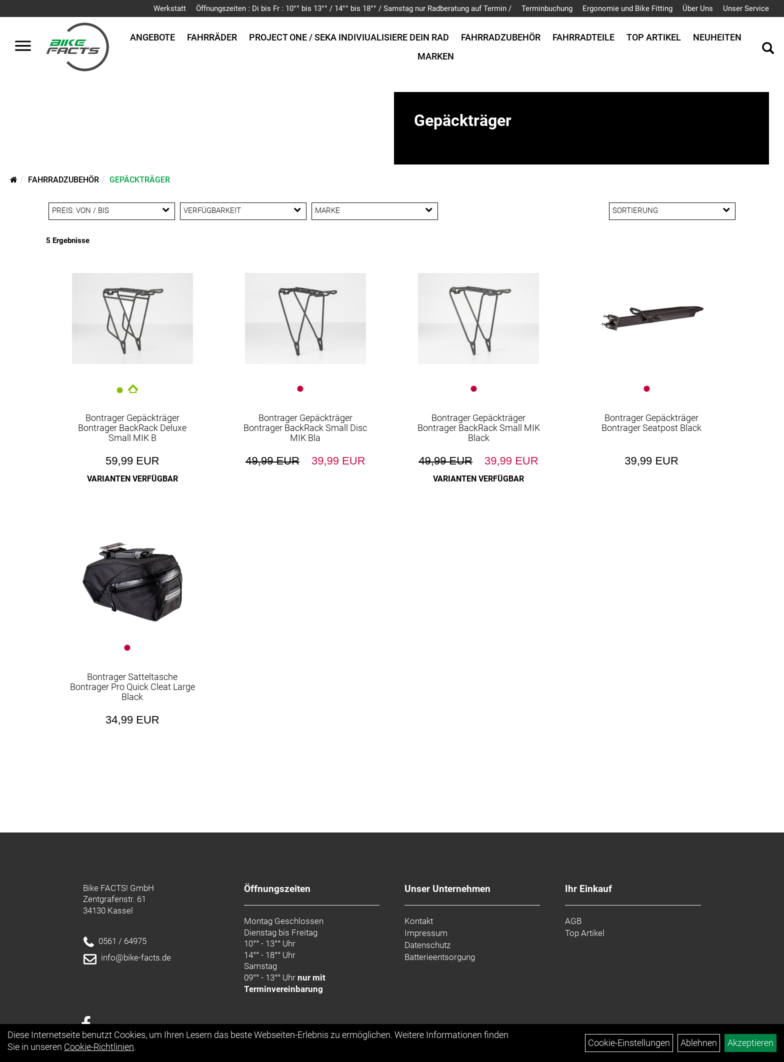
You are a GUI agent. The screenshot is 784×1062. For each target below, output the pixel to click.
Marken (436, 56)
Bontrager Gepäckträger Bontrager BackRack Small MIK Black (479, 427)
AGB (573, 921)
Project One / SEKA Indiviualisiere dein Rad (349, 37)
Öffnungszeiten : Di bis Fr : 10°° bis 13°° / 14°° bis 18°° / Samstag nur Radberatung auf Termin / (354, 8)
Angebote (152, 37)
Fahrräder (212, 37)
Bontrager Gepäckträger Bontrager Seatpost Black (652, 422)
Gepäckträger (140, 179)
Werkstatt (170, 8)
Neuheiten (717, 37)
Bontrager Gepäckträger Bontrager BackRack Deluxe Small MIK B (132, 427)
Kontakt (418, 921)
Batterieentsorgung (439, 957)
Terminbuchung (547, 8)
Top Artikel (653, 37)
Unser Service (746, 8)
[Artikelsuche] (768, 49)
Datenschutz (427, 945)
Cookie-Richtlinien (99, 1047)
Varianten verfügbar (132, 479)
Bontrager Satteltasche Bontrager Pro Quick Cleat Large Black (132, 687)
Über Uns (697, 8)
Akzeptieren (751, 1043)
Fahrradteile (583, 37)
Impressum (426, 933)
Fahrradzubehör (500, 37)
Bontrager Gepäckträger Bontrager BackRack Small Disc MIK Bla (305, 427)
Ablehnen (698, 1043)
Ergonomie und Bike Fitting (627, 8)
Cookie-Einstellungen (629, 1043)
